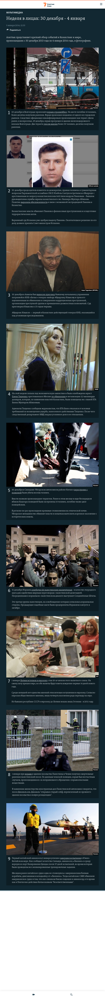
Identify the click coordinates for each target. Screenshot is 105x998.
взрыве (28, 774)
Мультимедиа (14, 12)
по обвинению (59, 397)
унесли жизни (51, 124)
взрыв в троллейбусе (57, 112)
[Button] (13, 30)
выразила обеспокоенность (34, 202)
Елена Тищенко (19, 397)
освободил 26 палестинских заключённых (51, 590)
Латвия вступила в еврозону (33, 681)
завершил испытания (70, 858)
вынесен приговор (46, 295)
